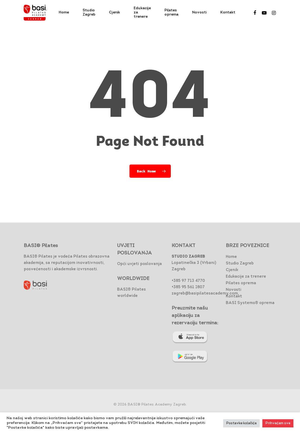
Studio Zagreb (240, 264)
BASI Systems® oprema (250, 303)
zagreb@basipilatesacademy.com (205, 294)
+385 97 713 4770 (188, 281)
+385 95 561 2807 (188, 287)
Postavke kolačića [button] (241, 423)
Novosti (233, 290)
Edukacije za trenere (246, 277)
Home (231, 257)
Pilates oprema (241, 283)
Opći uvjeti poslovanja (139, 264)
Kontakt (234, 296)
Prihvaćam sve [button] (278, 423)
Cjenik (232, 270)
